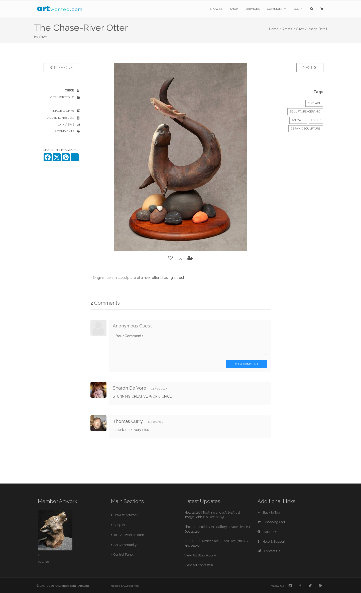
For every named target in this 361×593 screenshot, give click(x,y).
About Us (267, 532)
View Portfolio (62, 97)
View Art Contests (198, 565)
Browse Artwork (125, 515)
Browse (215, 9)
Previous (61, 68)
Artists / (288, 29)
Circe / (301, 29)
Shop (234, 9)
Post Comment (246, 364)
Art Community (125, 545)
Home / (275, 29)
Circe (43, 37)
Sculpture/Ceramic (305, 111)
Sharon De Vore (129, 388)
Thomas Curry (128, 421)
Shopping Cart (271, 522)
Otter (315, 120)
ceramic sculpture (305, 128)
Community (276, 9)
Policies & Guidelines (124, 585)
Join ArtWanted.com (128, 535)
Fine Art (314, 103)
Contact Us (269, 551)
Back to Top (269, 512)
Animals (298, 120)
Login (298, 9)
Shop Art (120, 525)
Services (253, 9)
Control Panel (123, 554)
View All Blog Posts (200, 555)
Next (310, 68)
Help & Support (271, 541)
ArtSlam (83, 585)
